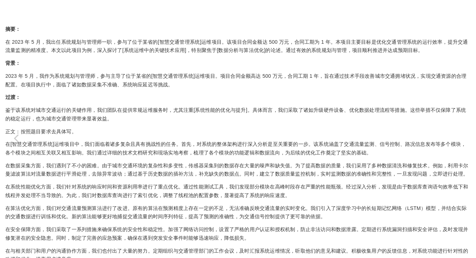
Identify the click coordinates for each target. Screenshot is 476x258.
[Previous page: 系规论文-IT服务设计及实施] (16, 138)
